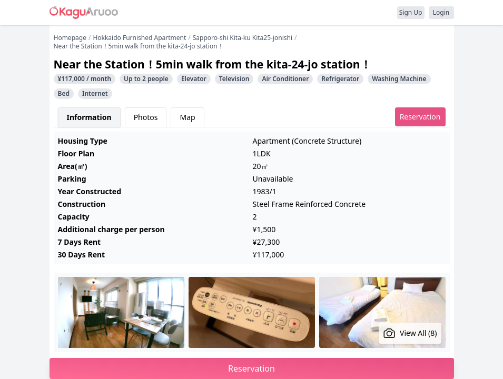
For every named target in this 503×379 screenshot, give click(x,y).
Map (187, 117)
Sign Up (410, 12)
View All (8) (410, 333)
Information (89, 117)
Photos (146, 117)
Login (441, 12)
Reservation (420, 117)
